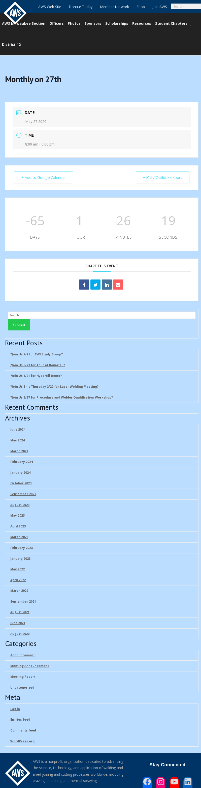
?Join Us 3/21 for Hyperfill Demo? (36, 376)
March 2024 (19, 451)
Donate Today (80, 6)
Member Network (114, 6)
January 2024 (20, 472)
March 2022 (19, 590)
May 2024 (17, 440)
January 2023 (20, 558)
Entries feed (20, 719)
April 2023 (18, 526)
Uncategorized (22, 687)
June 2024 (17, 429)
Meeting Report (23, 676)
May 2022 (17, 569)
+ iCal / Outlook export (162, 177)
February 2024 (21, 462)
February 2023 (21, 548)
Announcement (22, 655)
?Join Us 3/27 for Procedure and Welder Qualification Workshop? (61, 397)
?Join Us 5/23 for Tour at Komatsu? (37, 365)
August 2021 (19, 612)
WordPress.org (22, 741)
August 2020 (19, 634)
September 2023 (23, 494)
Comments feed (23, 730)
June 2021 (17, 623)
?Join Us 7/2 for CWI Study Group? (36, 354)
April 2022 (18, 580)
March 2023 (19, 537)
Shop (141, 6)
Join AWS (159, 6)
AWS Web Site (49, 6)
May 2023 (17, 515)
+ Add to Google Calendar (43, 177)
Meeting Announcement (29, 666)
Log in (15, 709)
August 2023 (19, 505)
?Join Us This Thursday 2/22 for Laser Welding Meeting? (54, 386)
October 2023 (20, 483)
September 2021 (23, 601)
